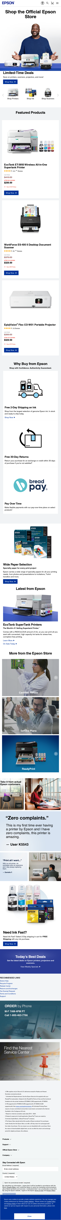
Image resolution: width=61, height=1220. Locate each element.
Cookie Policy (51, 1201)
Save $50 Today (9, 267)
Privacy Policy (11, 1187)
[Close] (29, 1216)
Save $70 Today (9, 344)
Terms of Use (39, 1190)
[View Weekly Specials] (30, 966)
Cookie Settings (29, 1201)
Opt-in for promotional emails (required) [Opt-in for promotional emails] (17, 1183)
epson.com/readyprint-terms (23, 1106)
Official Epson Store (10, 1150)
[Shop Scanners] (48, 93)
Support (6, 1144)
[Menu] (57, 3)
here (5, 1208)
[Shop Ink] (30, 93)
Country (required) (8, 1173)
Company (7, 1155)
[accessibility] (42, 3)
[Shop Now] (10, 82)
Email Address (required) (10, 1165)
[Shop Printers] (13, 93)
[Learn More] (9, 640)
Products (6, 1139)
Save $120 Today (10, 187)
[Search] (47, 3)
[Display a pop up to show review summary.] (17, 170)
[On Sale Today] (10, 644)
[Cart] (52, 3)
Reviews (20, 171)
